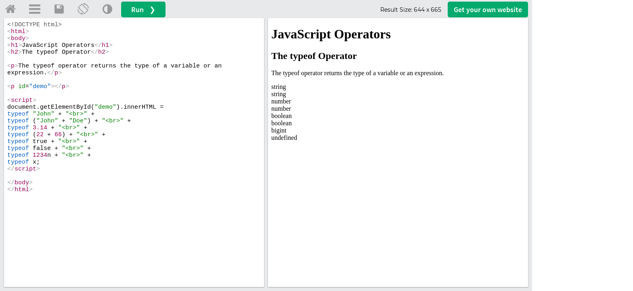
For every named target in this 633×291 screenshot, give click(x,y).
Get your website (488, 9)
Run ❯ (143, 9)
